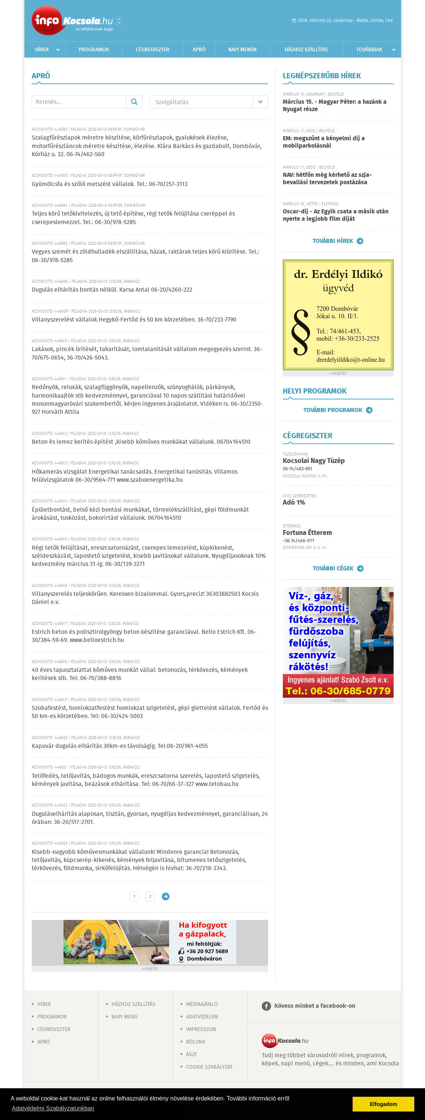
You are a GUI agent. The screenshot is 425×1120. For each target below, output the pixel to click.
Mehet (134, 102)
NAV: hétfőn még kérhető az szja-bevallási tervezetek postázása (327, 179)
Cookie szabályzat (209, 1067)
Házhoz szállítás (306, 50)
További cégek (333, 568)
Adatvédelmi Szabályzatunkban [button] (53, 1108)
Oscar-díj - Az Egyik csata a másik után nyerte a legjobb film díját (335, 215)
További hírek (333, 241)
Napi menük (242, 50)
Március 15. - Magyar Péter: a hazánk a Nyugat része (335, 105)
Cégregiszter (152, 50)
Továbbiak (369, 50)
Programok (94, 50)
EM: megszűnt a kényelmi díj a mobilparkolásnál (324, 142)
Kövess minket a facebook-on (314, 1006)
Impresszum (201, 1029)
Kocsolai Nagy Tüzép (314, 461)
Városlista (119, 21)
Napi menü (125, 1017)
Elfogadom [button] (383, 1104)
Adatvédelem (202, 1017)
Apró (199, 50)
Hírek (42, 50)
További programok (333, 410)
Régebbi (165, 896)
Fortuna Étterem (307, 533)
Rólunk (195, 1042)
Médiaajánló (202, 1004)
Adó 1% (294, 503)
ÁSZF (191, 1055)
